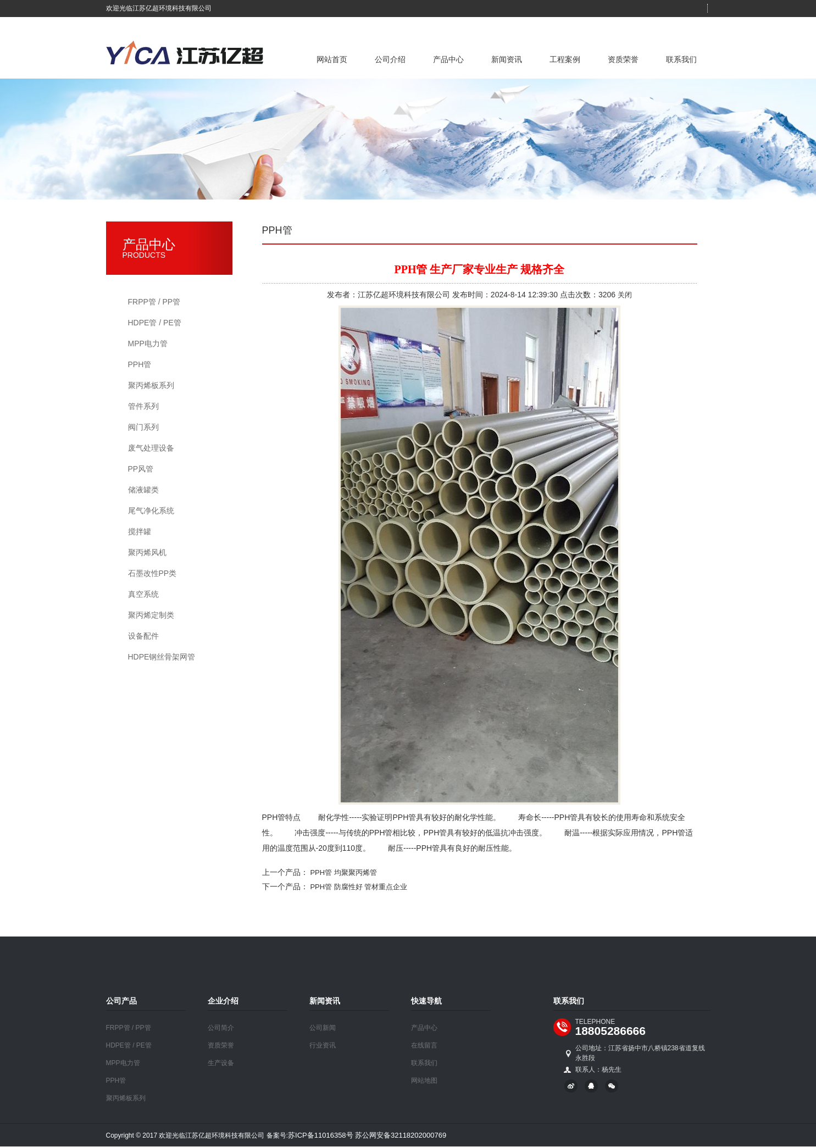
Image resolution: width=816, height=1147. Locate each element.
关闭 (625, 295)
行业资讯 (322, 1045)
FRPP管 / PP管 (154, 301)
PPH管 (140, 364)
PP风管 (141, 468)
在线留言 (424, 1045)
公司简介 (221, 1028)
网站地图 (424, 1080)
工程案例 (564, 59)
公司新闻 (322, 1028)
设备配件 (143, 635)
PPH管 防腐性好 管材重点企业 (358, 887)
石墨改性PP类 (152, 573)
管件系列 (143, 406)
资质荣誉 (623, 59)
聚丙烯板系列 (151, 385)
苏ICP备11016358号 (320, 1135)
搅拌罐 (139, 531)
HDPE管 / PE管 (154, 322)
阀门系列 (143, 427)
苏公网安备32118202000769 (400, 1135)
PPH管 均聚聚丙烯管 (343, 872)
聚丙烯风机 (147, 552)
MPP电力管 (148, 343)
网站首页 (332, 59)
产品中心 (448, 59)
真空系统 (143, 594)
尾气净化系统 (151, 510)
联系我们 (681, 59)
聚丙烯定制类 (151, 615)
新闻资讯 (506, 59)
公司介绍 (390, 59)
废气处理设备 (151, 448)
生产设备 (221, 1063)
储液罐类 (143, 489)
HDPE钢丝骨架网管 (162, 656)
